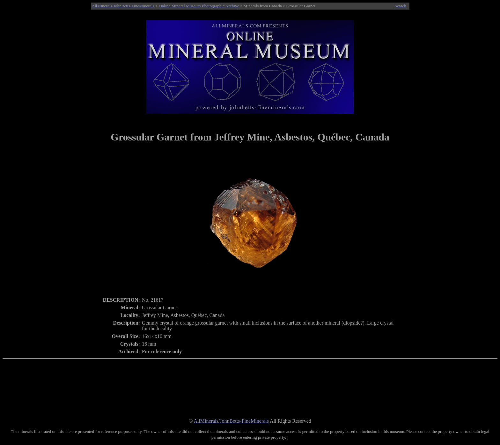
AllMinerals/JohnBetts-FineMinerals (123, 6)
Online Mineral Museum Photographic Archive (199, 6)
